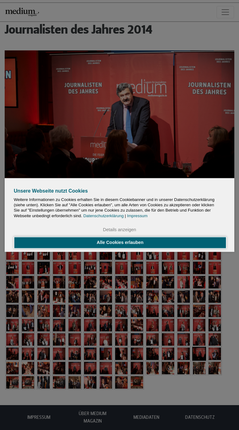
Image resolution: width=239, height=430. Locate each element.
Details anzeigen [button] (119, 229)
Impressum (137, 215)
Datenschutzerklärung (103, 215)
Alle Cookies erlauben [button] (120, 242)
